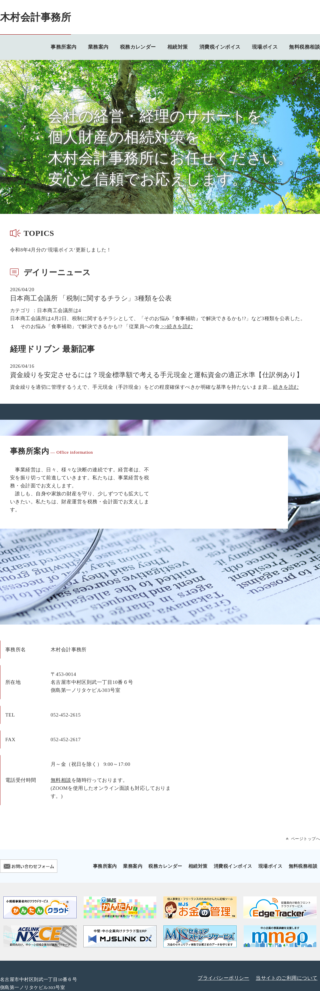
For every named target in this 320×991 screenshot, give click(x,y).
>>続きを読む (176, 326)
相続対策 (177, 47)
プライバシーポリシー (223, 978)
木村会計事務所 (35, 17)
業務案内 (98, 47)
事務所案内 (63, 47)
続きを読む (286, 387)
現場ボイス (265, 47)
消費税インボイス (220, 47)
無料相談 (61, 780)
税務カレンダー (138, 47)
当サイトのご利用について (286, 978)
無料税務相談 (304, 47)
